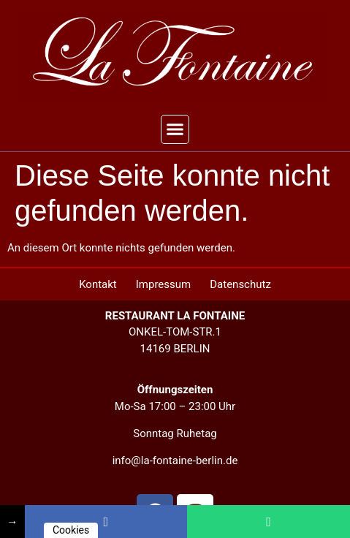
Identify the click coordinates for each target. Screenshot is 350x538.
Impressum (163, 284)
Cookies (71, 530)
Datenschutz (240, 284)
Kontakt (98, 284)
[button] (175, 129)
